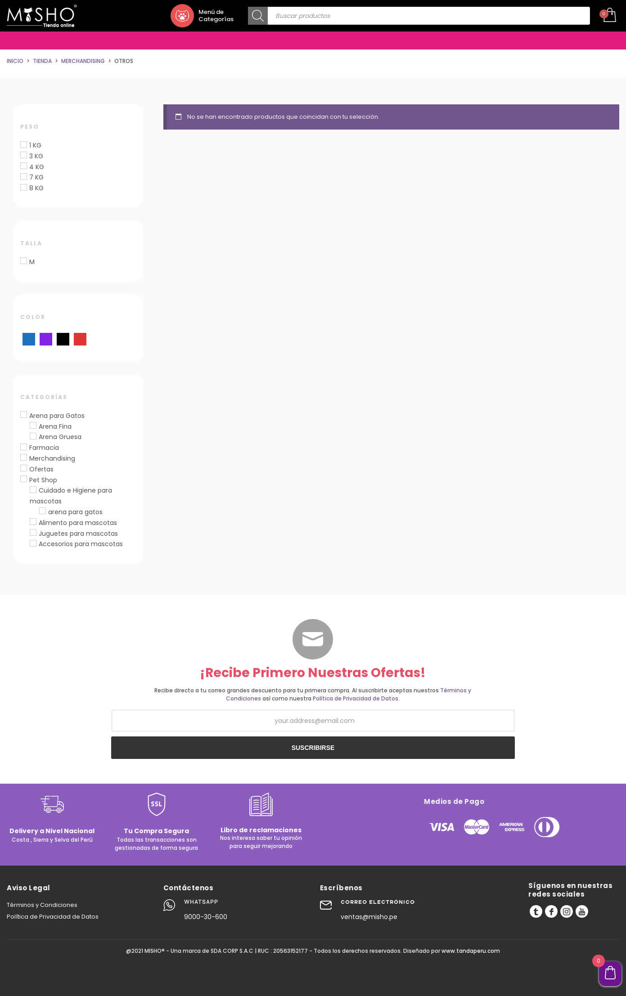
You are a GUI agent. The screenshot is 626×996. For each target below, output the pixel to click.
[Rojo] (80, 338)
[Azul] (28, 338)
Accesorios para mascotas (81, 543)
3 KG (36, 156)
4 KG (36, 166)
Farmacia (44, 447)
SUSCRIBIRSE (313, 747)
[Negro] (63, 338)
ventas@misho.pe (369, 916)
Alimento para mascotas (78, 522)
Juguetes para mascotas (78, 533)
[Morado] (45, 338)
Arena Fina (55, 426)
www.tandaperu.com (470, 951)
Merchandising (52, 458)
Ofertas (41, 469)
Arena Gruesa (60, 436)
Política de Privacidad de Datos (355, 698)
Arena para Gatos (57, 415)
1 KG (35, 145)
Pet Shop (43, 480)
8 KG (36, 188)
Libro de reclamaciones (261, 830)
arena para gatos (75, 511)
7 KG (36, 177)
